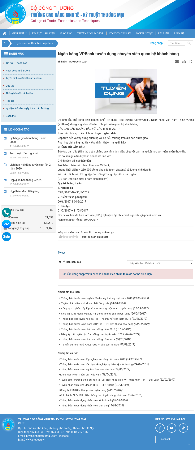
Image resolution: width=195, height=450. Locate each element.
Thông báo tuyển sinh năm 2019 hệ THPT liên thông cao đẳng (97, 324)
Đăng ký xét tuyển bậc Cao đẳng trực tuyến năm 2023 (92, 334)
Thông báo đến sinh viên (19, 93)
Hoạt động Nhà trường (18, 70)
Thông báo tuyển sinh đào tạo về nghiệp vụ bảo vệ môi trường (96, 364)
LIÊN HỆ (179, 33)
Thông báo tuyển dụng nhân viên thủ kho (84, 405)
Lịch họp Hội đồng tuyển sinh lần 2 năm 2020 (30, 166)
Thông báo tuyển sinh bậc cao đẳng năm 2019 (88, 329)
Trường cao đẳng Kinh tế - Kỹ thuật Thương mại (77, 15)
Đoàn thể (11, 115)
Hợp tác (10, 100)
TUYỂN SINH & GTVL (90, 33)
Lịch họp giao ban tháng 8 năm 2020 (28, 140)
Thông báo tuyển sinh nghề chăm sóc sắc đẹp (87, 369)
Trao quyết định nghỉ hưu (24, 153)
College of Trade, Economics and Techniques (65, 21)
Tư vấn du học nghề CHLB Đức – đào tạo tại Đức (90, 344)
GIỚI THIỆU (19, 33)
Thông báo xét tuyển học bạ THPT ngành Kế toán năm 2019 (96, 318)
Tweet (61, 252)
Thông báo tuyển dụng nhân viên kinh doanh (85, 400)
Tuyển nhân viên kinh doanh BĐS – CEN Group (87, 385)
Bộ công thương (52, 8)
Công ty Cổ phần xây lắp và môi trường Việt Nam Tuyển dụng (96, 308)
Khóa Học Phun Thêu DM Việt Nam (80, 374)
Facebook (165, 439)
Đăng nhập (156, 43)
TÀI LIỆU (163, 33)
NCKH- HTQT (144, 33)
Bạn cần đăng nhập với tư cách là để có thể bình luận (107, 274)
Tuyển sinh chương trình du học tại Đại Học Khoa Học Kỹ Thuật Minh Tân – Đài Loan (109, 379)
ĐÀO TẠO (66, 33)
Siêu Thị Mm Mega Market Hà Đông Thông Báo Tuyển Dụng (95, 313)
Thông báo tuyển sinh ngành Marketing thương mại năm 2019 (96, 298)
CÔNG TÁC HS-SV (120, 33)
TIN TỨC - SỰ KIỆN (43, 33)
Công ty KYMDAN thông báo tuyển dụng (83, 390)
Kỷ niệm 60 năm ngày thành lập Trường (27, 108)
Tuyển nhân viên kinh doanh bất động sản (85, 303)
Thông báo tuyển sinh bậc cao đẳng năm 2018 (88, 339)
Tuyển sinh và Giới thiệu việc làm (23, 78)
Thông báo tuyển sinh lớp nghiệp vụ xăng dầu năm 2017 (92, 359)
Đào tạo (10, 85)
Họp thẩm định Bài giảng (24, 191)
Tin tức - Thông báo (16, 63)
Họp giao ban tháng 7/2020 (26, 180)
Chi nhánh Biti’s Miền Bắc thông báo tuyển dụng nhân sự (93, 395)
